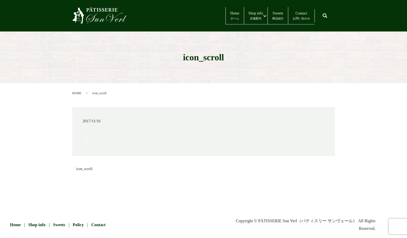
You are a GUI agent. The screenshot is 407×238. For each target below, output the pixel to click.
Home (192, 16)
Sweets (260, 16)
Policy (78, 225)
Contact (295, 16)
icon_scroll (84, 169)
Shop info (226, 16)
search (330, 13)
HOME (76, 93)
